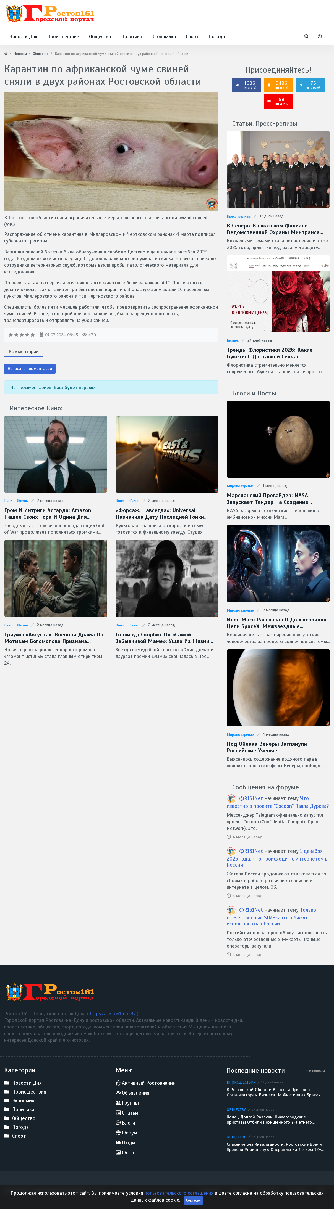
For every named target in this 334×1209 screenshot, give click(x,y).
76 (309, 84)
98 (277, 101)
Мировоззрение (240, 486)
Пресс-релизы (239, 216)
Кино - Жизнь (16, 501)
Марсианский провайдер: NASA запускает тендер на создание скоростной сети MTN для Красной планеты (273, 499)
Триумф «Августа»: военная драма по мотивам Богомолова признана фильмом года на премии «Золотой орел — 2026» (53, 638)
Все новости (315, 1070)
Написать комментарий (30, 368)
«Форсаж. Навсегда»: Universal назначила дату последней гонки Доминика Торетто (160, 513)
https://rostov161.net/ (113, 1013)
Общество (237, 1109)
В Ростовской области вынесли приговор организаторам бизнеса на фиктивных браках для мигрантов (273, 1092)
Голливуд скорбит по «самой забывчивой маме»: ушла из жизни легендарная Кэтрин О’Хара (162, 638)
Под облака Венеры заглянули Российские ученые (267, 747)
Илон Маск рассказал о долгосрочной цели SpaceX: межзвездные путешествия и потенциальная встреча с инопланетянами (277, 623)
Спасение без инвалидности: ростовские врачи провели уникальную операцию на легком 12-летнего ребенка (274, 1147)
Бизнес (233, 340)
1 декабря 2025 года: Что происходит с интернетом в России (277, 858)
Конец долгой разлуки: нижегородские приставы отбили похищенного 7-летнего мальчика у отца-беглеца (269, 1120)
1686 (246, 84)
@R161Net (252, 798)
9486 (277, 84)
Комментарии (23, 351)
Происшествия (241, 1082)
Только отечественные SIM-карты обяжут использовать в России (271, 917)
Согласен (193, 1200)
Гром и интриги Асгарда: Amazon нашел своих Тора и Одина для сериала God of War (47, 513)
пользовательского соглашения (180, 1193)
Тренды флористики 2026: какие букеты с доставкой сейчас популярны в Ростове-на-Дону (270, 353)
